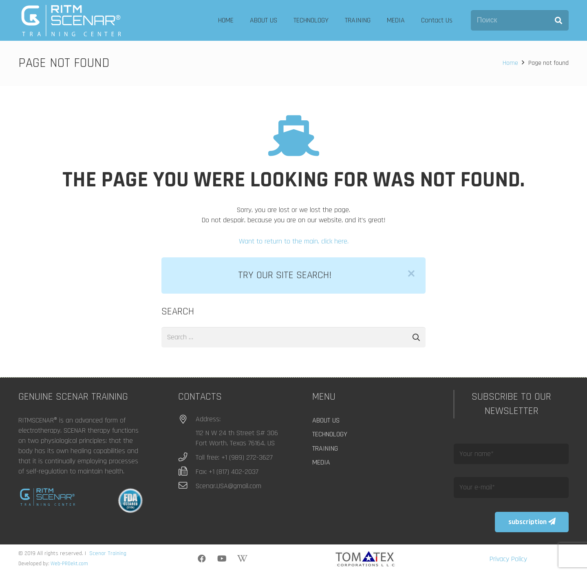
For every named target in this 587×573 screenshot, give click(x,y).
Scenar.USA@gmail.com (228, 486)
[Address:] (187, 419)
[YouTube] (222, 559)
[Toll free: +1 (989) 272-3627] (187, 457)
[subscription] (532, 522)
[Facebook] (202, 559)
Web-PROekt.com (69, 563)
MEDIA (321, 462)
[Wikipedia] (242, 559)
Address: (208, 419)
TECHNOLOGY (329, 434)
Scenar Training (107, 553)
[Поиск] (520, 20)
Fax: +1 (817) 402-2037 (227, 471)
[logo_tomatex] (365, 559)
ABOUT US (326, 420)
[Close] (411, 273)
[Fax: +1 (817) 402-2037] (187, 471)
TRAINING (325, 448)
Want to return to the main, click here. (294, 241)
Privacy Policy (508, 559)
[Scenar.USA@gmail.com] (187, 485)
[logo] (71, 20)
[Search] (558, 20)
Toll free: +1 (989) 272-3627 (234, 457)
